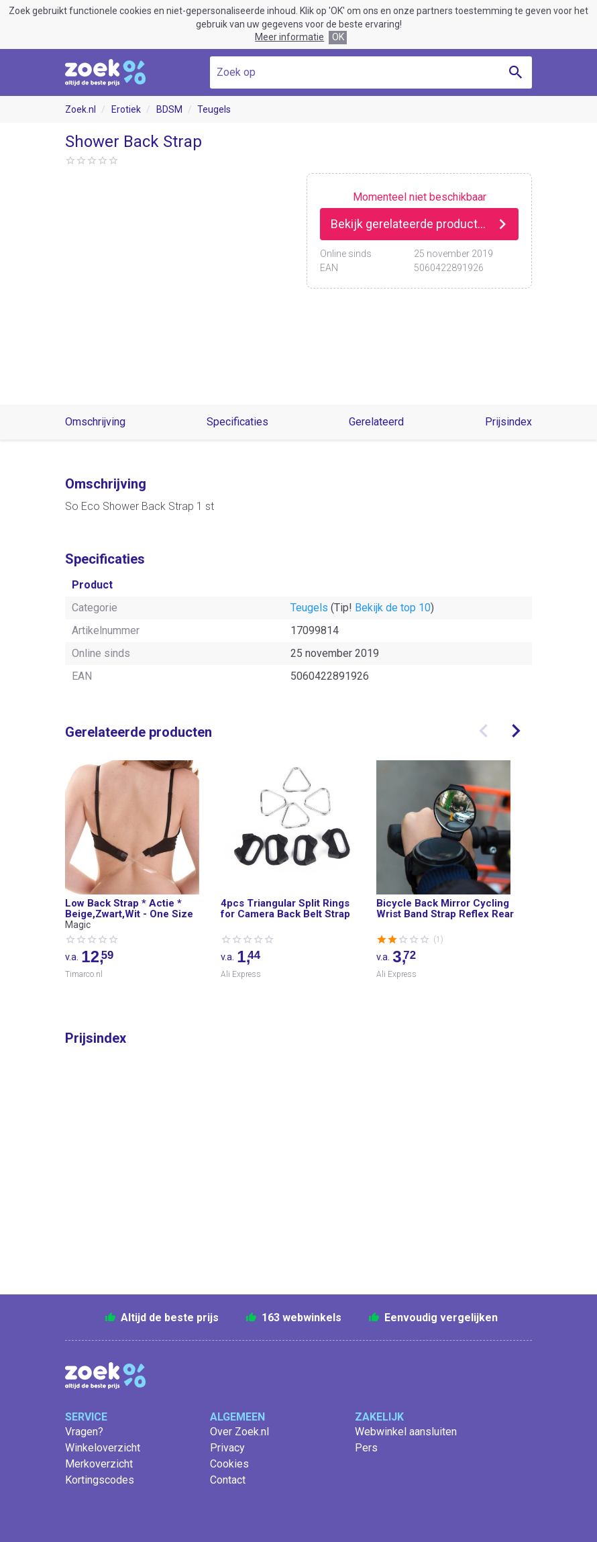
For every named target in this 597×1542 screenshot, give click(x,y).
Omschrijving (95, 421)
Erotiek (126, 109)
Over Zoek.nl (239, 1431)
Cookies (229, 1463)
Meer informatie (289, 37)
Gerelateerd (376, 421)
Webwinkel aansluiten (406, 1431)
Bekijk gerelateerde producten (411, 224)
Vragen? (84, 1431)
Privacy (227, 1447)
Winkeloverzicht (102, 1447)
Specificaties (237, 421)
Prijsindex (508, 421)
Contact (228, 1480)
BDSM (169, 109)
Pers (366, 1447)
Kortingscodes (99, 1480)
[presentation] (484, 731)
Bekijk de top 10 (393, 607)
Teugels (214, 109)
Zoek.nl (80, 109)
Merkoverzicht (99, 1463)
